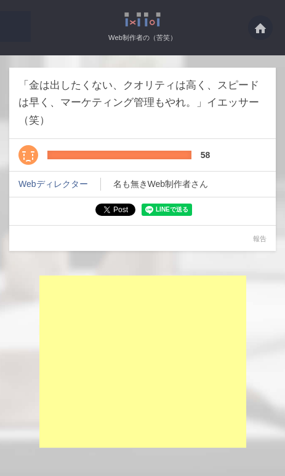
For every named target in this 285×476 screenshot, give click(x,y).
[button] (15, 26)
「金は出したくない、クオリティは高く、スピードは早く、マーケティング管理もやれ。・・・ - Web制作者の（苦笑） (142, 19)
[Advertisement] (142, 362)
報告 (260, 238)
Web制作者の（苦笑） (142, 37)
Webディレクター (53, 184)
